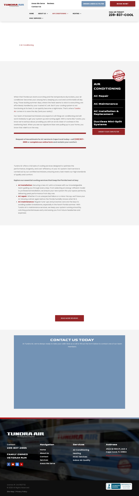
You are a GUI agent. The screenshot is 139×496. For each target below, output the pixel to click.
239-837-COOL (121, 15)
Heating (76, 13)
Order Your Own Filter (108, 132)
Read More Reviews (69, 318)
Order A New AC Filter (93, 4)
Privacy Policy (21, 491)
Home (31, 13)
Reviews (50, 4)
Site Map (10, 491)
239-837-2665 (17, 448)
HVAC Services (35, 18)
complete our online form (41, 142)
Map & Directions (113, 455)
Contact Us (36, 7)
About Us (42, 13)
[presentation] (25, 185)
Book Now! (122, 4)
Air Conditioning (59, 13)
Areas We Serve (38, 4)
